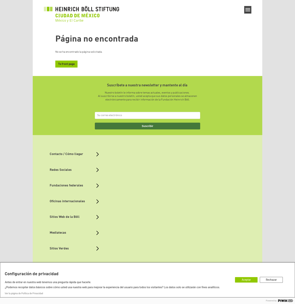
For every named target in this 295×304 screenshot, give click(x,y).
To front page (66, 64)
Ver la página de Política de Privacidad (24, 293)
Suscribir (147, 126)
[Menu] (248, 10)
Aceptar (246, 279)
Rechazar (271, 279)
